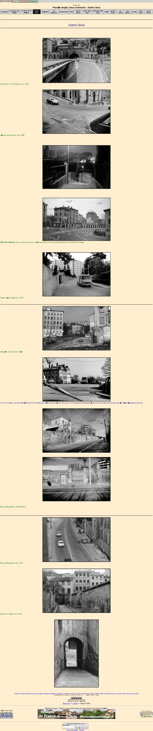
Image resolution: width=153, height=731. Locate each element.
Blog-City (66, 703)
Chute (123, 693)
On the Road (107, 693)
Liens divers (135, 693)
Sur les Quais (77, 693)
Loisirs (75, 703)
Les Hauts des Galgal (25, 693)
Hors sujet (128, 693)
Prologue (17, 693)
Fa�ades (53, 693)
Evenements (67, 693)
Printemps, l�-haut (95, 693)
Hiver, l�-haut (85, 693)
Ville (72, 693)
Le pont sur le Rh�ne (37, 693)
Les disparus (59, 693)
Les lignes (118, 693)
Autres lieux (47, 693)
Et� (102, 693)
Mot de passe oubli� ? (72, 730)
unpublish (81, 730)
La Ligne (113, 693)
